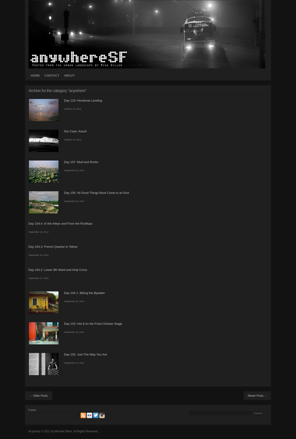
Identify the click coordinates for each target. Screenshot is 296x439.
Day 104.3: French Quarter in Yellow (52, 246)
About (69, 75)
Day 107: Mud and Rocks (81, 162)
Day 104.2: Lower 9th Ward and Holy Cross (57, 270)
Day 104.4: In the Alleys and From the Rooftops (60, 223)
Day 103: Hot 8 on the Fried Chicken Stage (93, 323)
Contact (52, 75)
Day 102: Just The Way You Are (85, 354)
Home (35, 75)
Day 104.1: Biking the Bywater (84, 293)
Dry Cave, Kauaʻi (75, 131)
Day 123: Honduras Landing (83, 100)
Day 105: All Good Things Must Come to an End (96, 193)
